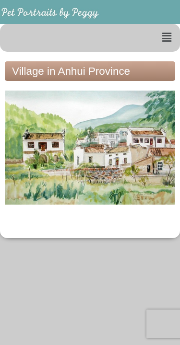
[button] (167, 38)
